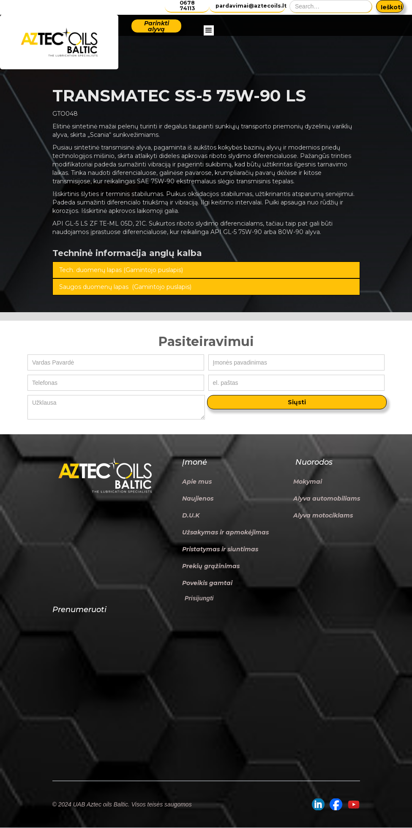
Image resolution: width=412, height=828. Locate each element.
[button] (209, 42)
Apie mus (197, 481)
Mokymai (307, 481)
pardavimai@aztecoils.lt (250, 6)
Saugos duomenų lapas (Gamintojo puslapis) (125, 287)
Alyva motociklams (323, 515)
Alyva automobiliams (326, 498)
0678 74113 (187, 5)
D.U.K (190, 515)
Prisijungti (199, 598)
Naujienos (197, 498)
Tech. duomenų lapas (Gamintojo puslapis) (121, 270)
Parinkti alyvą (156, 26)
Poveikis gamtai (207, 583)
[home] (59, 42)
